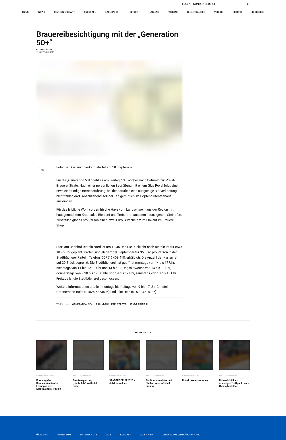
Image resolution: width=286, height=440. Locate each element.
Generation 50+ (82, 304)
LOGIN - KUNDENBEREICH (199, 4)
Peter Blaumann (44, 50)
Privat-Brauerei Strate (111, 304)
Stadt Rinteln (139, 304)
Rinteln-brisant (45, 375)
